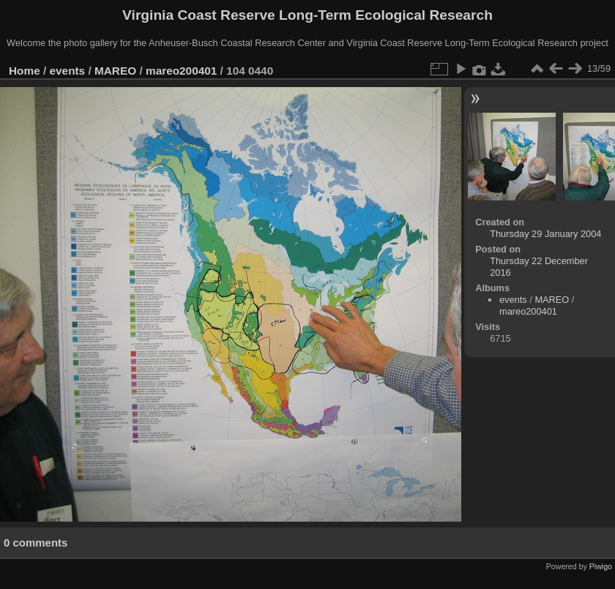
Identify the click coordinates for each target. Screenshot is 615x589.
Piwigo (600, 566)
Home (24, 70)
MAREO (115, 70)
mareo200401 (181, 70)
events (68, 70)
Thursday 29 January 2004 (545, 233)
